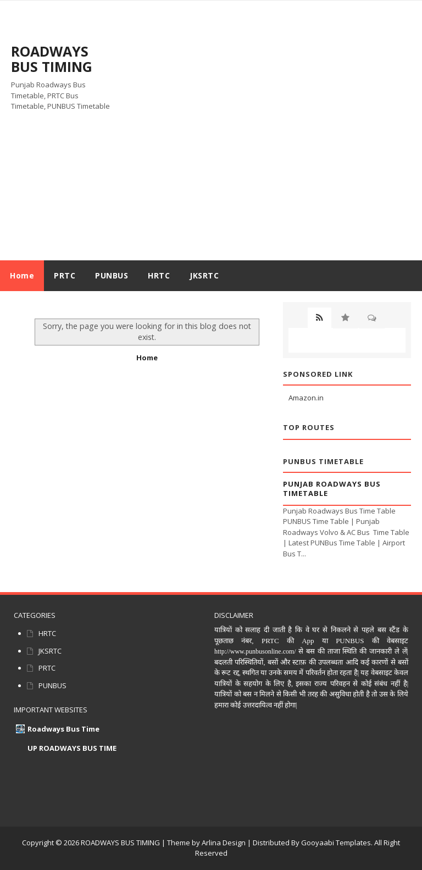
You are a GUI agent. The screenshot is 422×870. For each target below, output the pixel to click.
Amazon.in (306, 398)
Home (22, 275)
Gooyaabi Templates (336, 842)
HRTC (47, 633)
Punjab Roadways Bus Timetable (332, 488)
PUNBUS (52, 685)
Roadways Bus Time (63, 729)
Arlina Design (224, 842)
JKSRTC (50, 651)
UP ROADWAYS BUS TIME (71, 748)
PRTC (46, 668)
